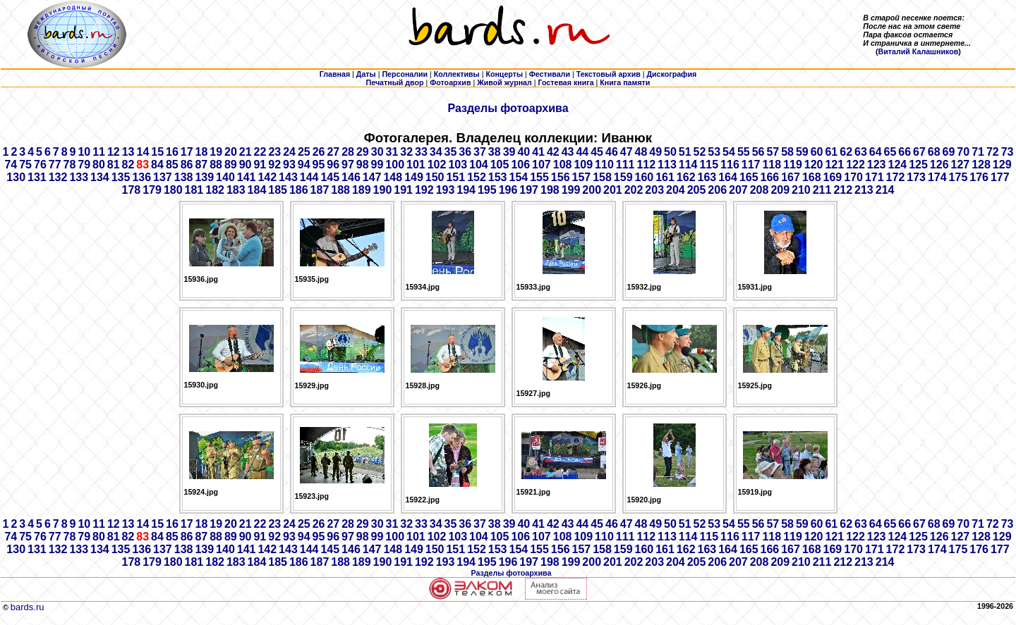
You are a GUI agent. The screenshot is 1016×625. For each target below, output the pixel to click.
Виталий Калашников (918, 51)
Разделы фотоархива (507, 108)
